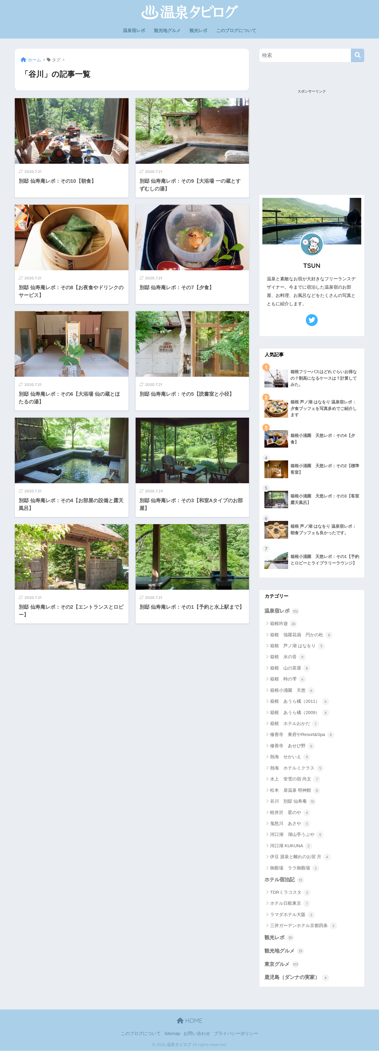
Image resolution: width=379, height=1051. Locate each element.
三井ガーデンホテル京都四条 (303, 926)
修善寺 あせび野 (292, 746)
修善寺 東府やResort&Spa (302, 735)
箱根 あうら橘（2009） (299, 712)
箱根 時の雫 (288, 679)
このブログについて (236, 30)
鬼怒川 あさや (290, 823)
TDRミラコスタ (290, 892)
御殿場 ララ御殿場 (294, 868)
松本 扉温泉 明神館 (295, 790)
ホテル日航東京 (290, 903)
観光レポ (198, 30)
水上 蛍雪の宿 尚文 (295, 779)
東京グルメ (281, 964)
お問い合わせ (197, 1033)
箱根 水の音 (288, 657)
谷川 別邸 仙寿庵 (293, 801)
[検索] (357, 55)
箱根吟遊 (283, 623)
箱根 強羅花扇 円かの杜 (301, 635)
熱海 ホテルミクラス (297, 768)
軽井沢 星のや (290, 812)
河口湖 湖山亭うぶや (297, 835)
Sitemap (172, 1033)
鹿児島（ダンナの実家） (296, 977)
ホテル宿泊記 (284, 880)
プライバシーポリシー (236, 1033)
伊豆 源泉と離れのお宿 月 (300, 857)
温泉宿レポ (134, 30)
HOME (189, 1021)
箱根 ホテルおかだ (294, 723)
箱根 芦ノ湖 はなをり (297, 646)
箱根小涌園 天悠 (292, 690)
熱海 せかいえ (290, 757)
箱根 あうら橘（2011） (299, 701)
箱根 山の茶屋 (290, 668)
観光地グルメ (167, 30)
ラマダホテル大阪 (292, 914)
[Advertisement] (311, 133)
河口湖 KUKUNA (291, 846)
